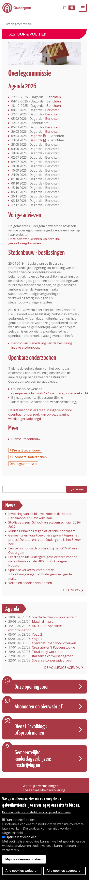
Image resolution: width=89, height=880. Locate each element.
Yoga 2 (25, 634)
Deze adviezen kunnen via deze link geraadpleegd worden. (34, 241)
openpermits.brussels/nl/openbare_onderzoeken (47, 393)
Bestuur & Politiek (27, 34)
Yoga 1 (25, 639)
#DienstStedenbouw (25, 450)
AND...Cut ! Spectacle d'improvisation (35, 628)
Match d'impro (30, 621)
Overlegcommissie (23, 463)
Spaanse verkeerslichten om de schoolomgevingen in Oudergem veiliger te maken (40, 574)
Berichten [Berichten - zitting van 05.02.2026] (52, 118)
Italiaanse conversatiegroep (40, 656)
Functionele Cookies (20, 820)
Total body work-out (35, 652)
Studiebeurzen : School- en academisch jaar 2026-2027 (44, 524)
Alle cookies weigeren (21, 870)
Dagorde (35, 136)
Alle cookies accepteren (64, 870)
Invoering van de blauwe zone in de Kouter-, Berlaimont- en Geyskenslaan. (41, 516)
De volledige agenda (62, 667)
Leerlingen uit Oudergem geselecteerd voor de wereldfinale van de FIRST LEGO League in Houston (42, 561)
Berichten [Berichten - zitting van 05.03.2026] (52, 127)
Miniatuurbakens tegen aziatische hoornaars (41, 531)
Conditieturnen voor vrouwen (42, 643)
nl (71, 7)
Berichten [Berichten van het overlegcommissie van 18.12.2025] (53, 105)
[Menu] (83, 8)
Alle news (71, 590)
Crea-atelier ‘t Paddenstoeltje (41, 647)
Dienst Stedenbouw (25, 439)
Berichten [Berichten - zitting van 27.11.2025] (53, 97)
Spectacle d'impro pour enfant (42, 617)
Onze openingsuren (32, 687)
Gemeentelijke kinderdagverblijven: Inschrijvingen (33, 759)
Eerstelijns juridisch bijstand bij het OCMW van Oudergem (42, 550)
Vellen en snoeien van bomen (30, 583)
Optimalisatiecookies (21, 837)
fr (65, 7)
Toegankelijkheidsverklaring (44, 790)
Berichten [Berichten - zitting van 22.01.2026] (52, 114)
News (10, 505)
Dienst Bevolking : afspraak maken (31, 730)
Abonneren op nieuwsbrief (38, 707)
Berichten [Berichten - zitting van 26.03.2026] (52, 131)
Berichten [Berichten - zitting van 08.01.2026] (52, 110)
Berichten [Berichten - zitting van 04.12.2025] (53, 101)
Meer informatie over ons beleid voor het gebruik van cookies (36, 812)
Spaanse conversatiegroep (40, 660)
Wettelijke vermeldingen (41, 786)
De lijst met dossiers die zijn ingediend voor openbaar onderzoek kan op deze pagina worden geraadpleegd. (40, 414)
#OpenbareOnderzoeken (28, 457)
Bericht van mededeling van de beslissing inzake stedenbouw (41, 345)
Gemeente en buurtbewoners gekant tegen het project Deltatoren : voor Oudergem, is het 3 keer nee (44, 539)
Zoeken (78, 489)
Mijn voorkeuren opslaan (23, 859)
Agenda (12, 609)
